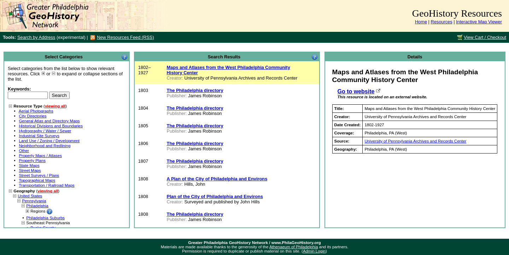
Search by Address (36, 37)
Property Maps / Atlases (40, 155)
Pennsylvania (34, 201)
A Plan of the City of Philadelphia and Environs (217, 178)
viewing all (55, 106)
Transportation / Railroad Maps (47, 185)
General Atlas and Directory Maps (49, 121)
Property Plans (32, 160)
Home (421, 21)
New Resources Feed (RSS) (125, 37)
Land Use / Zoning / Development (49, 141)
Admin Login (314, 251)
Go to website (356, 91)
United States (30, 196)
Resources (441, 21)
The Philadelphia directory (195, 90)
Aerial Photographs (36, 111)
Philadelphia (37, 206)
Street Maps (30, 170)
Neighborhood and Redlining (44, 146)
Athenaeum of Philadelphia (293, 247)
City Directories (32, 116)
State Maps (29, 165)
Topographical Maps (37, 180)
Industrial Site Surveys (39, 136)
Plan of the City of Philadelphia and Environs (215, 196)
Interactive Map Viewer (479, 21)
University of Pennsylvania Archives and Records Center (415, 141)
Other (24, 151)
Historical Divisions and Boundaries (51, 126)
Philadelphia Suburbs (45, 218)
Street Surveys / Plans (39, 175)
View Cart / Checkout (485, 37)
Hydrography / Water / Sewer (45, 131)
